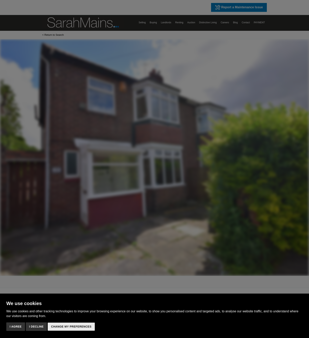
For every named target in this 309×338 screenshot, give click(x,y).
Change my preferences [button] (71, 326)
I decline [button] (36, 326)
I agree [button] (16, 326)
